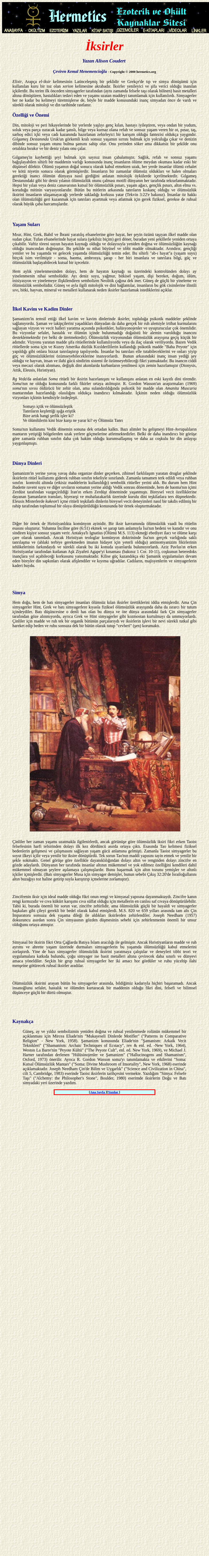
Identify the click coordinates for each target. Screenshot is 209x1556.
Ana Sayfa (98, 1092)
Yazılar (113, 1092)
